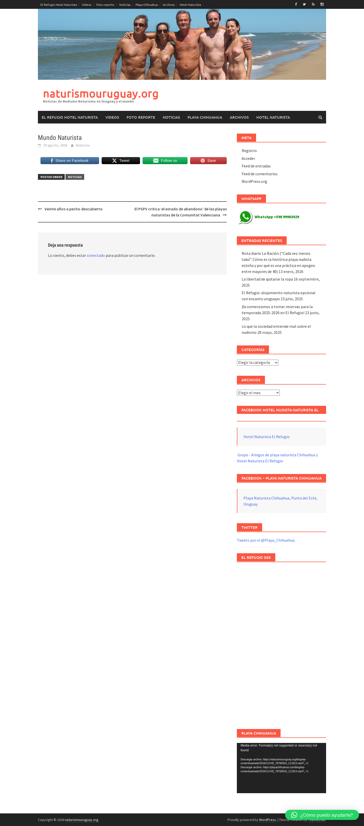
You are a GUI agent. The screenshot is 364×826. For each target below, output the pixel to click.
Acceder (248, 158)
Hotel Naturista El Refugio (266, 436)
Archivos (169, 5)
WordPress (267, 819)
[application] (281, 768)
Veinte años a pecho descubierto (73, 208)
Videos (86, 5)
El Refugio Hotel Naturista (58, 5)
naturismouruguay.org (101, 93)
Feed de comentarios (260, 173)
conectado (96, 255)
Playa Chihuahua (146, 5)
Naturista (82, 145)
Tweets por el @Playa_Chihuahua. (266, 540)
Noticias (124, 5)
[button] (322, 815)
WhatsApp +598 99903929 (268, 216)
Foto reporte (105, 5)
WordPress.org (254, 181)
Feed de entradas (256, 165)
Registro (249, 150)
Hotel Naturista (190, 5)
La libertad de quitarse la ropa (267, 279)
